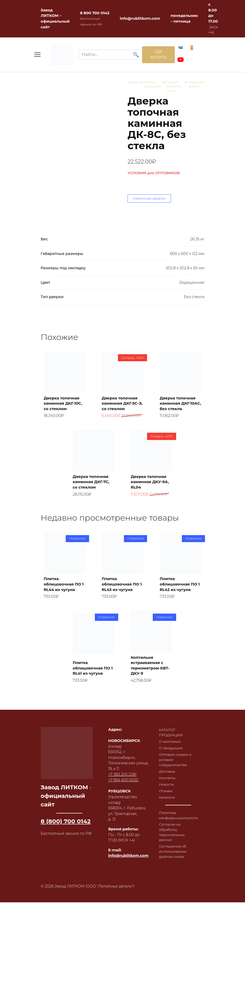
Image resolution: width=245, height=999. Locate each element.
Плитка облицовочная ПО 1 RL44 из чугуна (61, 633)
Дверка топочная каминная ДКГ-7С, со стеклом (93, 522)
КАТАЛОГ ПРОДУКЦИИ (172, 790)
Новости (167, 846)
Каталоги (168, 860)
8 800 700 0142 (94, 13)
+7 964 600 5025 (123, 836)
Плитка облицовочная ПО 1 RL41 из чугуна (90, 719)
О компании (171, 799)
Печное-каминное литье (116, 153)
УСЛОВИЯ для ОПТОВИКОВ (67, 202)
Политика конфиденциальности (180, 879)
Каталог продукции (75, 153)
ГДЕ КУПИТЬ (155, 55)
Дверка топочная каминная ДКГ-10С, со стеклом (64, 435)
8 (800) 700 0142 (66, 878)
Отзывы (166, 853)
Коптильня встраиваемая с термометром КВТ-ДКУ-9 (149, 719)
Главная (47, 153)
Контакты (168, 839)
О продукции (172, 806)
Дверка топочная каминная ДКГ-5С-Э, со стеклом (122, 435)
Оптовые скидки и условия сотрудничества (176, 819)
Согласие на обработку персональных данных (173, 898)
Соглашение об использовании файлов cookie (174, 919)
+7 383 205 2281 (122, 831)
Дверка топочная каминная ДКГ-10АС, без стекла (180, 435)
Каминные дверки (156, 153)
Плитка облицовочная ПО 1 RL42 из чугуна (177, 633)
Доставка (168, 832)
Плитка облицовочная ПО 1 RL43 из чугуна (119, 633)
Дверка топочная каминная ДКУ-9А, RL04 (151, 525)
